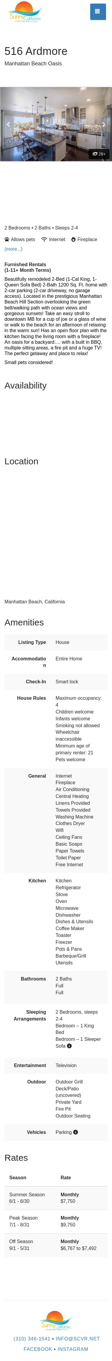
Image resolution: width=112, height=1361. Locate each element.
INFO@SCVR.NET (78, 1338)
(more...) (13, 249)
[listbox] (56, 124)
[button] (8, 124)
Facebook (38, 1349)
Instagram (73, 1349)
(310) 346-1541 (32, 1338)
